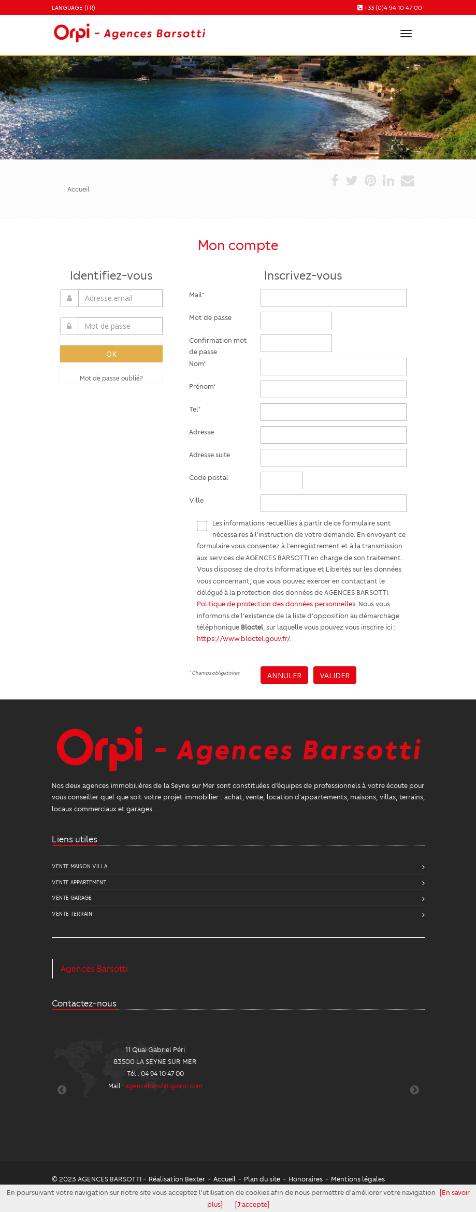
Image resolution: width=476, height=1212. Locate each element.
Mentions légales (358, 1178)
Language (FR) (73, 7)
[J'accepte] (252, 1204)
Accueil (224, 1178)
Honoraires (306, 1178)
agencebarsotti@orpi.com (164, 1086)
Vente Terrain (72, 913)
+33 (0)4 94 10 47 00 (393, 7)
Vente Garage (72, 897)
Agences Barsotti (94, 968)
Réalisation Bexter (177, 1178)
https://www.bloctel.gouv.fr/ (243, 638)
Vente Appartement (79, 882)
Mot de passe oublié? (111, 378)
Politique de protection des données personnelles (276, 603)
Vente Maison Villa (79, 866)
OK (111, 354)
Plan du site (262, 1178)
